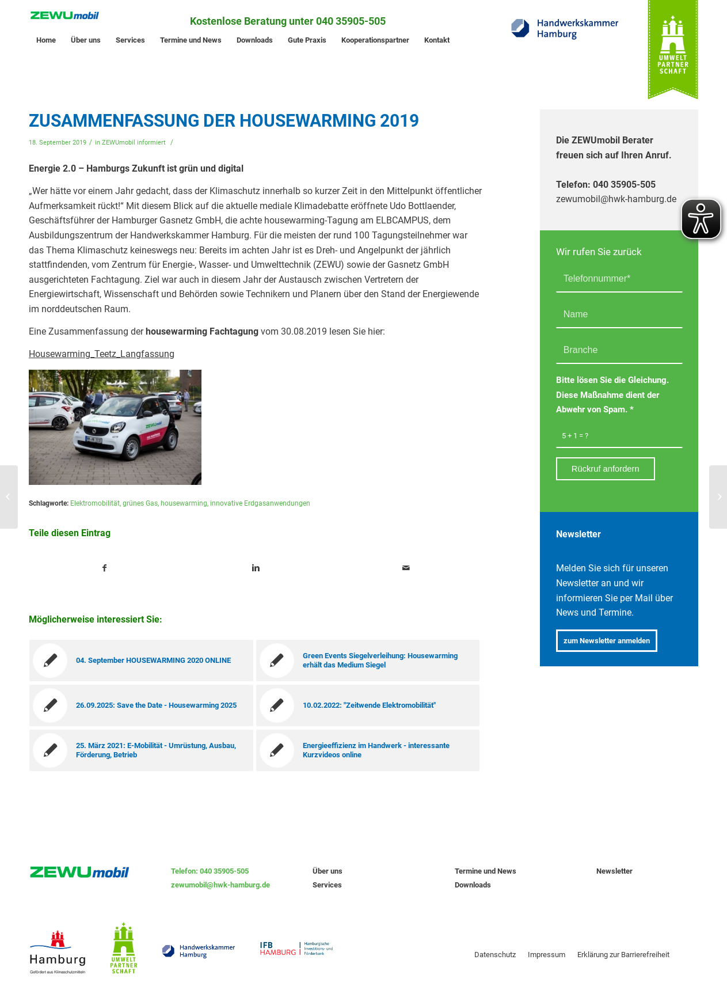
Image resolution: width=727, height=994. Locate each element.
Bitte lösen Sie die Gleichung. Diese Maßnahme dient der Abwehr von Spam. (612, 395)
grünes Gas (140, 503)
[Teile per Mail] (407, 568)
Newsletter (614, 871)
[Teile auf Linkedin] (256, 568)
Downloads (473, 885)
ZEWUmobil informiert (134, 142)
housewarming (184, 503)
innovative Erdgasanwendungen (260, 503)
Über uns (327, 871)
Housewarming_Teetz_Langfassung (101, 353)
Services (327, 885)
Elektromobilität (95, 503)
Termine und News (485, 871)
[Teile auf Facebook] (104, 568)
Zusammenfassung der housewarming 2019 (224, 121)
